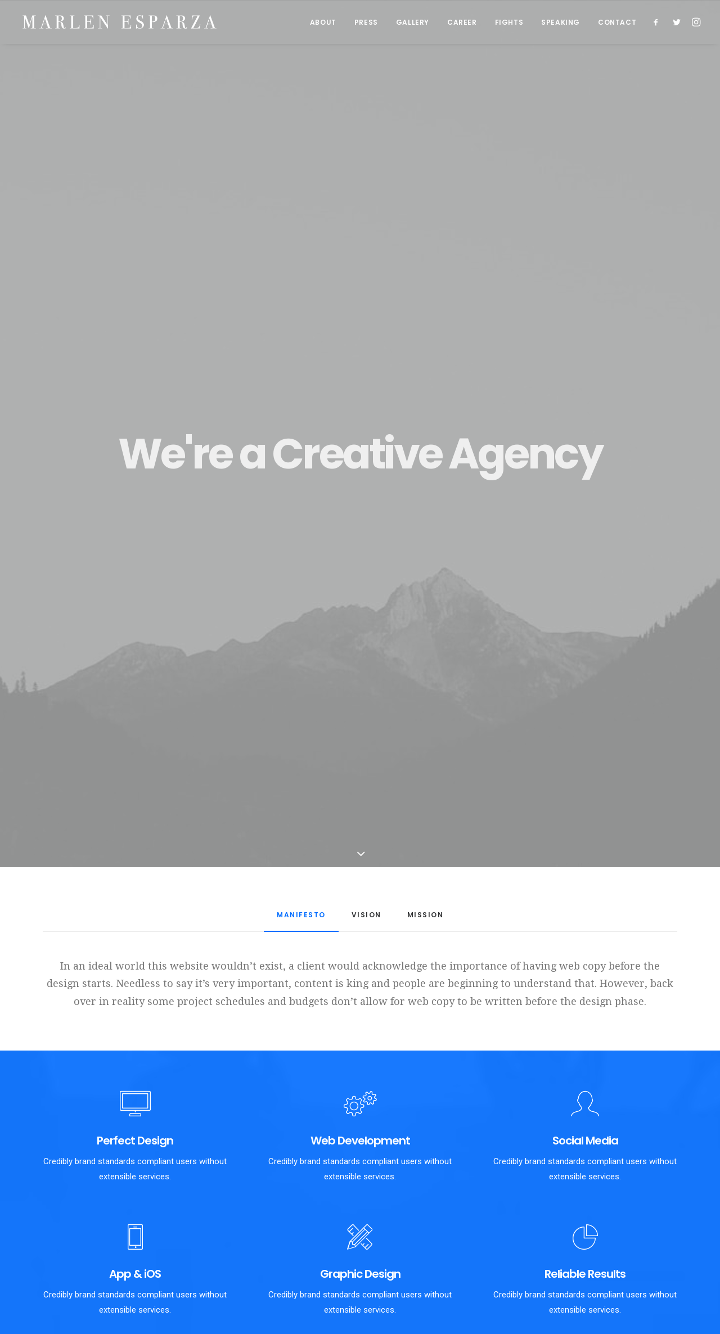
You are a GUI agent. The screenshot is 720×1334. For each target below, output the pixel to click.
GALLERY (412, 23)
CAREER (462, 23)
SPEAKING (560, 23)
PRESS (366, 23)
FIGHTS (509, 23)
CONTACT (617, 23)
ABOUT (323, 23)
